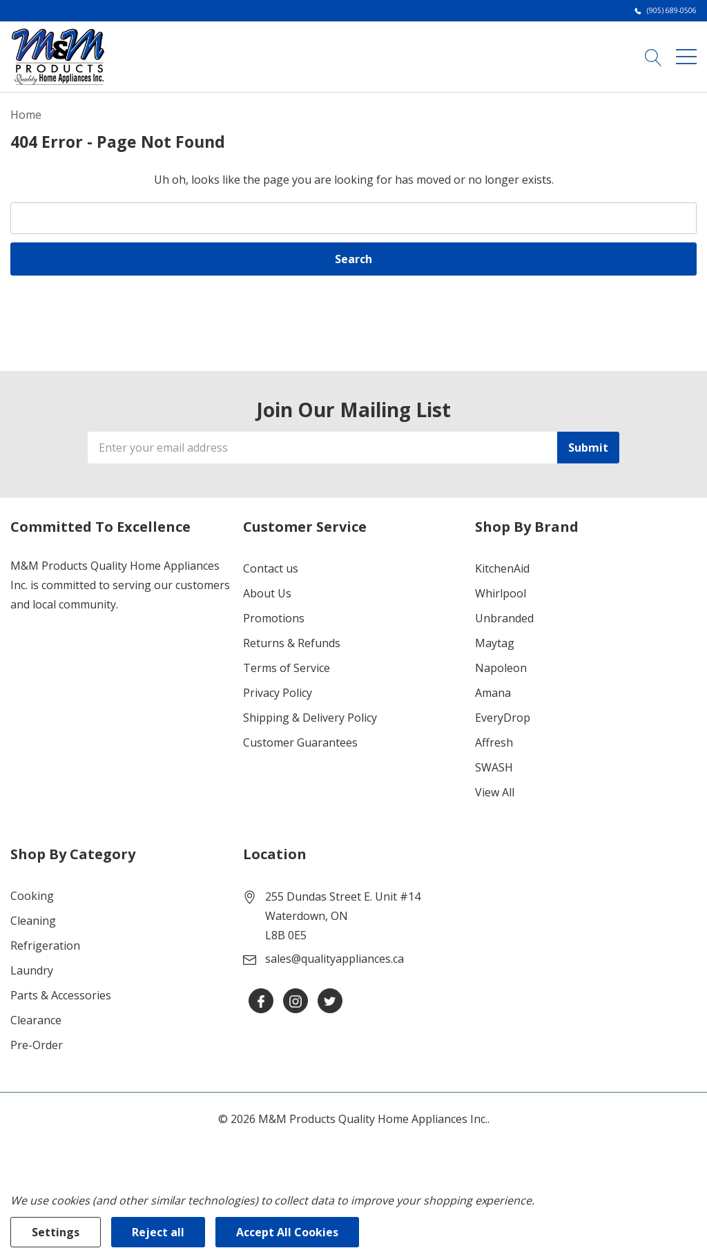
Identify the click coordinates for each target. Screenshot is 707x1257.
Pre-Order (36, 1045)
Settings (55, 1232)
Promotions (273, 618)
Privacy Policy (277, 692)
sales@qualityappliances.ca (334, 958)
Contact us (270, 568)
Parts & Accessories (60, 995)
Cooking (32, 895)
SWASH (494, 767)
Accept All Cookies (287, 1232)
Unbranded (504, 618)
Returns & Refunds (291, 643)
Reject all (158, 1232)
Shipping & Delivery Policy (310, 717)
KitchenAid (502, 568)
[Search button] (653, 56)
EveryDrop (502, 717)
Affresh (494, 742)
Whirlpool (500, 593)
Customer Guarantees (300, 742)
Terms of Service (286, 667)
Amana (493, 692)
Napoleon (501, 667)
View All (494, 792)
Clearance (35, 1020)
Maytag (494, 643)
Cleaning (33, 920)
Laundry (31, 970)
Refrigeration (45, 945)
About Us (267, 593)
